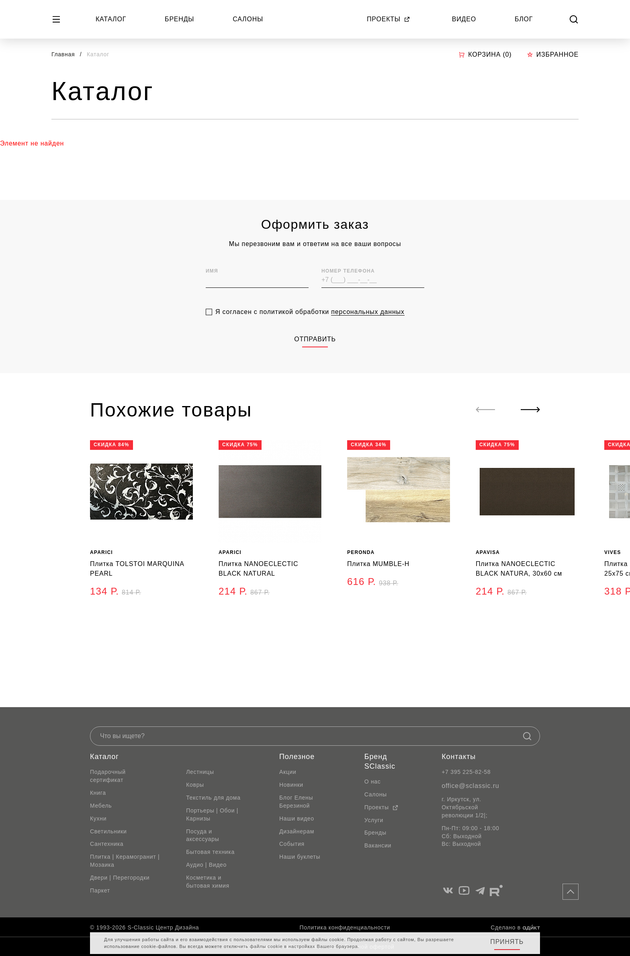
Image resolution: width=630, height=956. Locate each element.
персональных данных (367, 333)
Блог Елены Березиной (296, 801)
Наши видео (296, 818)
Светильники (108, 831)
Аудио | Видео (206, 865)
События (292, 844)
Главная (63, 54)
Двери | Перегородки (119, 877)
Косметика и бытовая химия (207, 881)
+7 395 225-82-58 (466, 772)
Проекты (388, 19)
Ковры (195, 785)
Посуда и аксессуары (202, 835)
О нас (372, 781)
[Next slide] (530, 409)
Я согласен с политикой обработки (310, 333)
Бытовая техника (210, 852)
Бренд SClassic (379, 761)
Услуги (373, 820)
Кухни (98, 818)
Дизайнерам (296, 831)
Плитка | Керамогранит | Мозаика (125, 860)
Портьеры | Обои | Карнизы (212, 814)
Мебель (101, 805)
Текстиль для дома (213, 797)
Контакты (459, 757)
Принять (507, 941)
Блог (524, 19)
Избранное (553, 54)
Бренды (179, 19)
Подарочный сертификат (108, 776)
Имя (212, 293)
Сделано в (515, 927)
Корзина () (484, 54)
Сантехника (106, 844)
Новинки (291, 785)
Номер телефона (348, 293)
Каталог (111, 19)
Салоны (248, 19)
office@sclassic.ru (470, 785)
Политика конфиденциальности (345, 927)
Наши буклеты (299, 856)
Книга (98, 793)
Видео (464, 19)
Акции (288, 772)
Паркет (100, 890)
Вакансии (377, 845)
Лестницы (200, 772)
